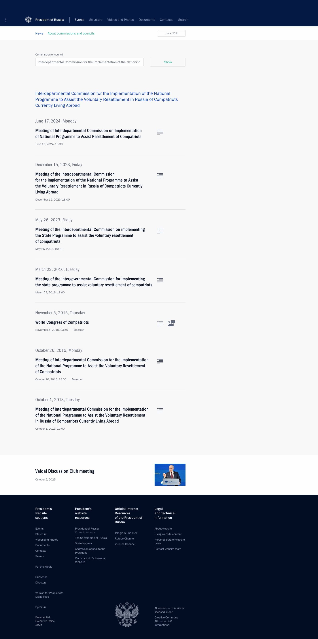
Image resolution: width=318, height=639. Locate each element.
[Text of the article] (160, 132)
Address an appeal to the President (90, 551)
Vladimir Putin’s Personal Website (90, 560)
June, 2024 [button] (171, 33)
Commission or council (49, 55)
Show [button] (168, 62)
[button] (7, 6)
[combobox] (89, 62)
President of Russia (49, 6)
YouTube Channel (125, 544)
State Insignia (83, 543)
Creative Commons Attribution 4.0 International (166, 621)
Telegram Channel (126, 533)
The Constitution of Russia (91, 538)
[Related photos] (171, 323)
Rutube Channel (124, 539)
